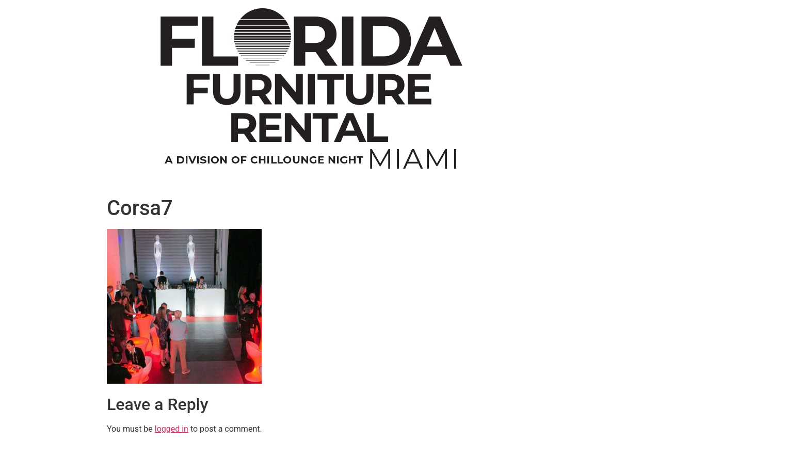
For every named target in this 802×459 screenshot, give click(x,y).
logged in (171, 429)
